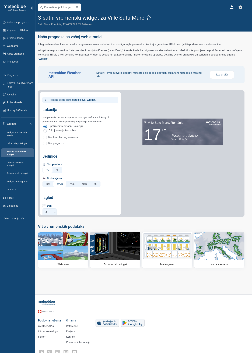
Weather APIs (48, 324)
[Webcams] (65, 250)
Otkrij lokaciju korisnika (64, 130)
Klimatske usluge (50, 329)
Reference (74, 324)
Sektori (44, 335)
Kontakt (72, 335)
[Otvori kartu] (79, 7)
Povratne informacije (80, 341)
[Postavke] (242, 7)
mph (86, 183)
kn (97, 183)
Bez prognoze (58, 143)
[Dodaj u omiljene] (150, 17)
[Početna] (14, 8)
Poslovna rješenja (51, 318)
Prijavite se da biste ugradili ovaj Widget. (74, 99)
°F (59, 169)
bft (50, 183)
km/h (62, 183)
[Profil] (234, 7)
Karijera (72, 329)
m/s (74, 183)
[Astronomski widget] (117, 250)
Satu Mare (46, 24)
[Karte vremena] (221, 250)
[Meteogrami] (169, 250)
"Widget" (45, 58)
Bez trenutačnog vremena (65, 137)
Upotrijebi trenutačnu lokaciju (68, 126)
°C (50, 169)
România (58, 24)
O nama (73, 318)
